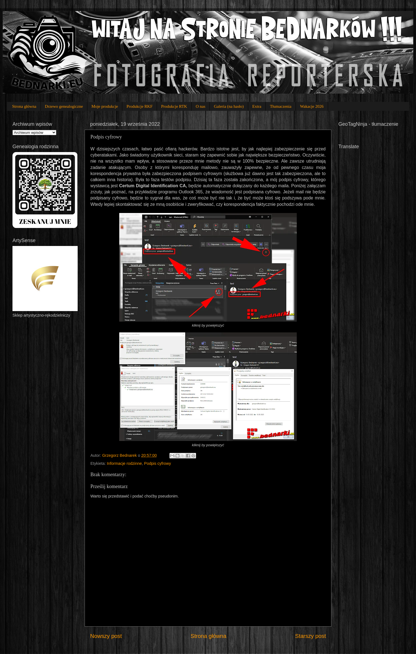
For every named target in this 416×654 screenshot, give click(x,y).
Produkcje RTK (174, 106)
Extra (256, 106)
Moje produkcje (105, 106)
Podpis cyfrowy (157, 463)
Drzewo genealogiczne (64, 106)
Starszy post (310, 636)
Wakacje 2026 (312, 106)
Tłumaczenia (280, 106)
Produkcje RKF (139, 106)
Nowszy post (106, 636)
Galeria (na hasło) (228, 106)
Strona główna (24, 106)
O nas (201, 106)
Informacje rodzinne (124, 463)
